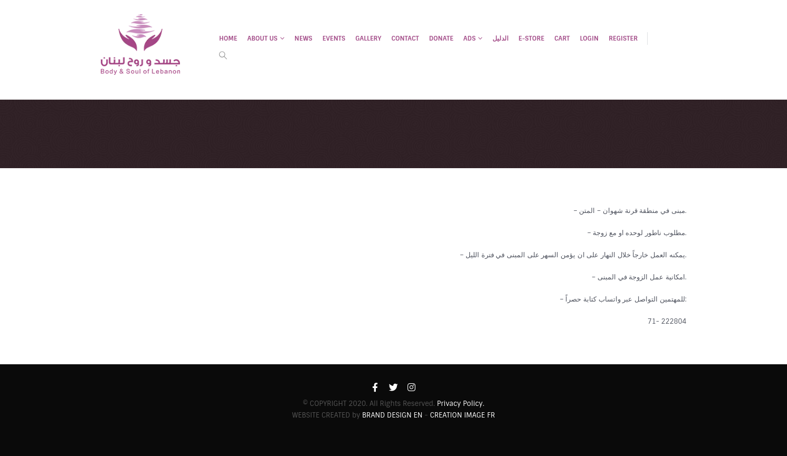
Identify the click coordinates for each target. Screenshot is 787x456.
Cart (562, 38)
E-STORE (531, 38)
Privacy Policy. (461, 403)
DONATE (441, 38)
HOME (228, 38)
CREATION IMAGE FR (462, 415)
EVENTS (334, 38)
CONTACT (405, 38)
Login (589, 38)
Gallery (368, 38)
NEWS (303, 38)
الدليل (500, 38)
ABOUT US (263, 38)
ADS (469, 38)
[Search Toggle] (223, 55)
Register (623, 38)
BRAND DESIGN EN (392, 415)
